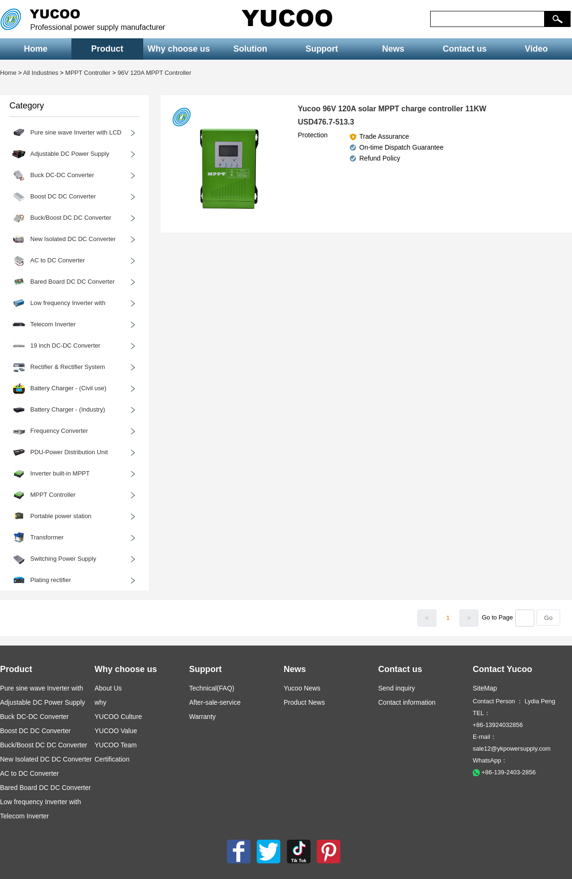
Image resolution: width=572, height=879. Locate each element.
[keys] (487, 19)
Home (36, 49)
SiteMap (485, 688)
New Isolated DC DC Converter (46, 759)
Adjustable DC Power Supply (42, 702)
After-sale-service (215, 702)
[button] (558, 19)
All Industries (40, 72)
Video (536, 49)
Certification (112, 759)
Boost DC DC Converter (35, 731)
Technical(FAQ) (211, 688)
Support (321, 49)
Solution (250, 49)
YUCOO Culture (118, 716)
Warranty (202, 716)
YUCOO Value (116, 731)
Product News (304, 702)
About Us (108, 688)
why (100, 702)
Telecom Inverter (24, 816)
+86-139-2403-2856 (504, 772)
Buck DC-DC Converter (34, 716)
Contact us (465, 49)
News (393, 49)
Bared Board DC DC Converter (45, 787)
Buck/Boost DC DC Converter (43, 745)
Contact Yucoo (502, 669)
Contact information (406, 702)
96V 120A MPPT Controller (154, 72)
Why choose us (178, 49)
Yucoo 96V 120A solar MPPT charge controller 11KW (392, 109)
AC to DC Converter (29, 773)
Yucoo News (302, 688)
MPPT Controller (88, 72)
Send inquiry (396, 688)
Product (107, 49)
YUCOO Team (116, 745)
